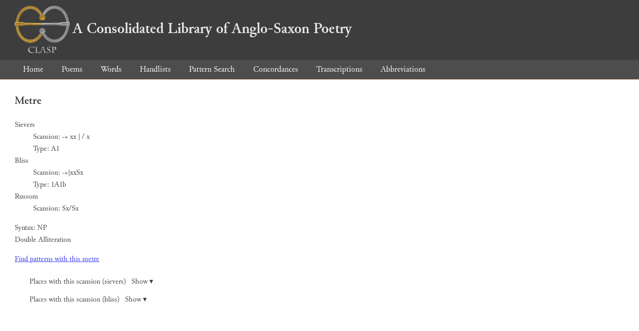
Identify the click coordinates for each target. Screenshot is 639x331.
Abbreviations (403, 69)
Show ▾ (142, 281)
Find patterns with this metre (57, 259)
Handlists (155, 69)
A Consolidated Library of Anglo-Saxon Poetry (183, 28)
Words (111, 69)
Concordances (275, 69)
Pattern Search (212, 69)
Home (33, 69)
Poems (72, 69)
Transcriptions (339, 69)
